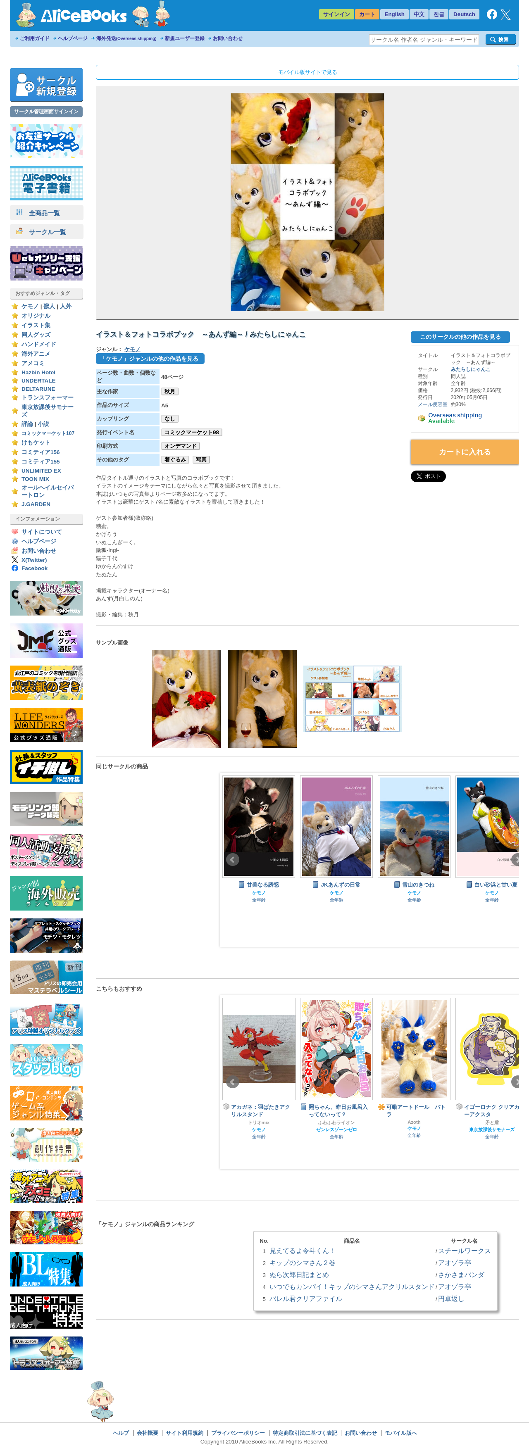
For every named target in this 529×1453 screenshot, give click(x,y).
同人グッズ (35, 335)
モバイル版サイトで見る (307, 72)
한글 (439, 14)
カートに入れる (465, 452)
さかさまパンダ (461, 1274)
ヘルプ (121, 1433)
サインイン (336, 14)
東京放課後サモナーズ (492, 1129)
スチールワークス (464, 1250)
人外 (65, 306)
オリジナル (35, 316)
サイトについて (41, 532)
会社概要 (147, 1433)
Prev (232, 859)
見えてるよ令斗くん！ (302, 1250)
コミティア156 (40, 452)
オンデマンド (180, 446)
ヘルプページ (73, 38)
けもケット (35, 443)
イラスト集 (35, 325)
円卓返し (451, 1298)
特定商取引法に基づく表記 (305, 1433)
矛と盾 (492, 1122)
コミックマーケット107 (47, 433)
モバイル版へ (401, 1433)
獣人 (49, 306)
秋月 (169, 391)
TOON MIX (35, 479)
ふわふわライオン (336, 1122)
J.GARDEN (35, 504)
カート (367, 14)
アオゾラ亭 (454, 1262)
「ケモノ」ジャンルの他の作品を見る (149, 358)
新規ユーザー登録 (185, 38)
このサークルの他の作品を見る (460, 336)
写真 (201, 460)
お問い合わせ (228, 38)
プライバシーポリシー (238, 1433)
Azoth (414, 1122)
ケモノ (30, 306)
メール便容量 (433, 404)
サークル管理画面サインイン (46, 111)
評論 (27, 424)
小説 (43, 424)
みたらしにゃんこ (471, 369)
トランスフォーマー (47, 398)
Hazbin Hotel (38, 372)
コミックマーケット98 (191, 432)
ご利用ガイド (35, 38)
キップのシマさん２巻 (302, 1262)
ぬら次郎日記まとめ (299, 1274)
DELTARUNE (38, 389)
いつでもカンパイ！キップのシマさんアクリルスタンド (352, 1286)
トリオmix (259, 1122)
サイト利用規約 (184, 1433)
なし (169, 419)
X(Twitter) (34, 560)
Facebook (34, 568)
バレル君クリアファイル (305, 1298)
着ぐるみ (175, 460)
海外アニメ (35, 354)
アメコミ (33, 363)
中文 (419, 14)
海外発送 (126, 38)
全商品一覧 (38, 212)
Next (517, 859)
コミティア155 (40, 462)
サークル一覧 (41, 231)
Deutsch (464, 14)
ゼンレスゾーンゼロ (336, 1129)
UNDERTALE (38, 381)
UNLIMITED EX (41, 471)
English (394, 14)
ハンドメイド (38, 344)
